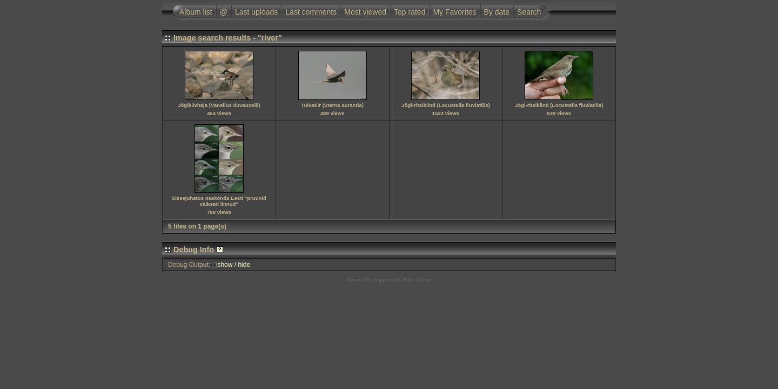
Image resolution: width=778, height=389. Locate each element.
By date (496, 12)
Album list (195, 12)
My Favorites (454, 12)
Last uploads (256, 12)
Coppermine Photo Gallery (402, 280)
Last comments (311, 12)
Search (529, 12)
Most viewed (365, 12)
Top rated (409, 12)
